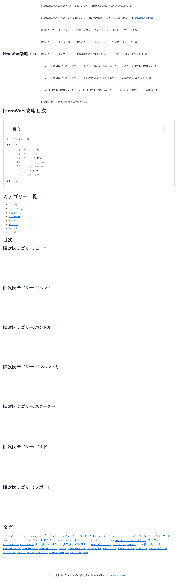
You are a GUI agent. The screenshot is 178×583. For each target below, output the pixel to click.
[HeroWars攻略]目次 (143, 17)
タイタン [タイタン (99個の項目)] (153, 543)
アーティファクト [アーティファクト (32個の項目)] (34, 539)
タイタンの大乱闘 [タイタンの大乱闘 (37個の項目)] (11, 548)
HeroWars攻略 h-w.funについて (91, 53)
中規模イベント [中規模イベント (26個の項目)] (141, 552)
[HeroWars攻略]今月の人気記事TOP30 (61, 17)
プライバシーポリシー (129, 89)
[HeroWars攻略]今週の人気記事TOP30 (107, 17)
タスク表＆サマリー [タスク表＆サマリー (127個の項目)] (76, 547)
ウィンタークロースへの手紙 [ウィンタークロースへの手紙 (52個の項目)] (135, 538)
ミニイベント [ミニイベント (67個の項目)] (94, 552)
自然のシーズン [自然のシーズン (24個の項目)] (76, 557)
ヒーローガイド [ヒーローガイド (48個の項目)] (30, 552)
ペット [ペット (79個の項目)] (62, 551)
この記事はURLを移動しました (98, 77)
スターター (15, 218)
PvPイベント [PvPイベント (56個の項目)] (10, 538)
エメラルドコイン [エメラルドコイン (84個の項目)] (43, 542)
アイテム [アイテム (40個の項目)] (22, 538)
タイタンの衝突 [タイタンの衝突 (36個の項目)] (27, 548)
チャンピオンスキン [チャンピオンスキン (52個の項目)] (101, 547)
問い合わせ (47, 101)
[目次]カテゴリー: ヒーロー (125, 41)
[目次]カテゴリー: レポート (55, 53)
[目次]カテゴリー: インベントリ (91, 29)
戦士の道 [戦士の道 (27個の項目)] (30, 556)
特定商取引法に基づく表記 (72, 101)
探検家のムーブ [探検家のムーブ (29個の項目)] (41, 556)
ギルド (12, 214)
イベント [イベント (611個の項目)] (52, 538)
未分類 (12, 234)
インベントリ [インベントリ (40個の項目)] (114, 538)
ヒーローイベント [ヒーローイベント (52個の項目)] (12, 552)
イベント (14, 206)
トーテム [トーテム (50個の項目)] (131, 547)
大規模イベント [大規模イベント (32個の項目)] (9, 556)
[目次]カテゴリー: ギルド (126, 29)
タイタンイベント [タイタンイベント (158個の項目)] (48, 547)
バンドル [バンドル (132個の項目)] (143, 547)
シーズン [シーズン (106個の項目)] (74, 543)
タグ (21, 182)
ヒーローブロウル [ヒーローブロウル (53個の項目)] (48, 552)
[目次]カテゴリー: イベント (55, 29)
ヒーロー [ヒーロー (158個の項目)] (157, 547)
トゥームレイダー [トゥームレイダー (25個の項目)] (119, 548)
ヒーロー (14, 226)
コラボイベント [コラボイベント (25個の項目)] (61, 543)
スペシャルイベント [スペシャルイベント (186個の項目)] (130, 543)
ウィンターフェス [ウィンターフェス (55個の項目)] (12, 543)
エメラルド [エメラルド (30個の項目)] (26, 543)
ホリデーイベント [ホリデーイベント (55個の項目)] (77, 552)
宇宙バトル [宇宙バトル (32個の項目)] (21, 556)
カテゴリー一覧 (27, 139)
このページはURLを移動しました (130, 53)
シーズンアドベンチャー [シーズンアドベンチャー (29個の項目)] (91, 543)
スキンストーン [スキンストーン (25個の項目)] (108, 543)
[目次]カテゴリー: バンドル (91, 41)
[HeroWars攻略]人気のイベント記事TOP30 (64, 5)
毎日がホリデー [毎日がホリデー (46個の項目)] (56, 556)
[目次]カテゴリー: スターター (56, 41)
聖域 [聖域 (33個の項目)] (67, 556)
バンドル (14, 222)
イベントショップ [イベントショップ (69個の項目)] (72, 538)
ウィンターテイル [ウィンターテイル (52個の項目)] (161, 538)
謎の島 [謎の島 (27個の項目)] (85, 556)
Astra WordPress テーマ (116, 575)
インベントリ (16, 211)
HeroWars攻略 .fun (19, 54)
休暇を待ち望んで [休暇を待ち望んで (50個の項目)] (158, 552)
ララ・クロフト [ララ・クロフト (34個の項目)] (109, 552)
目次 (21, 145)
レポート (14, 230)
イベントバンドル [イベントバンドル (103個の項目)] (95, 538)
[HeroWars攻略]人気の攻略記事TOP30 (112, 5)
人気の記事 (152, 89)
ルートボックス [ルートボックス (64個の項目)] (126, 552)
